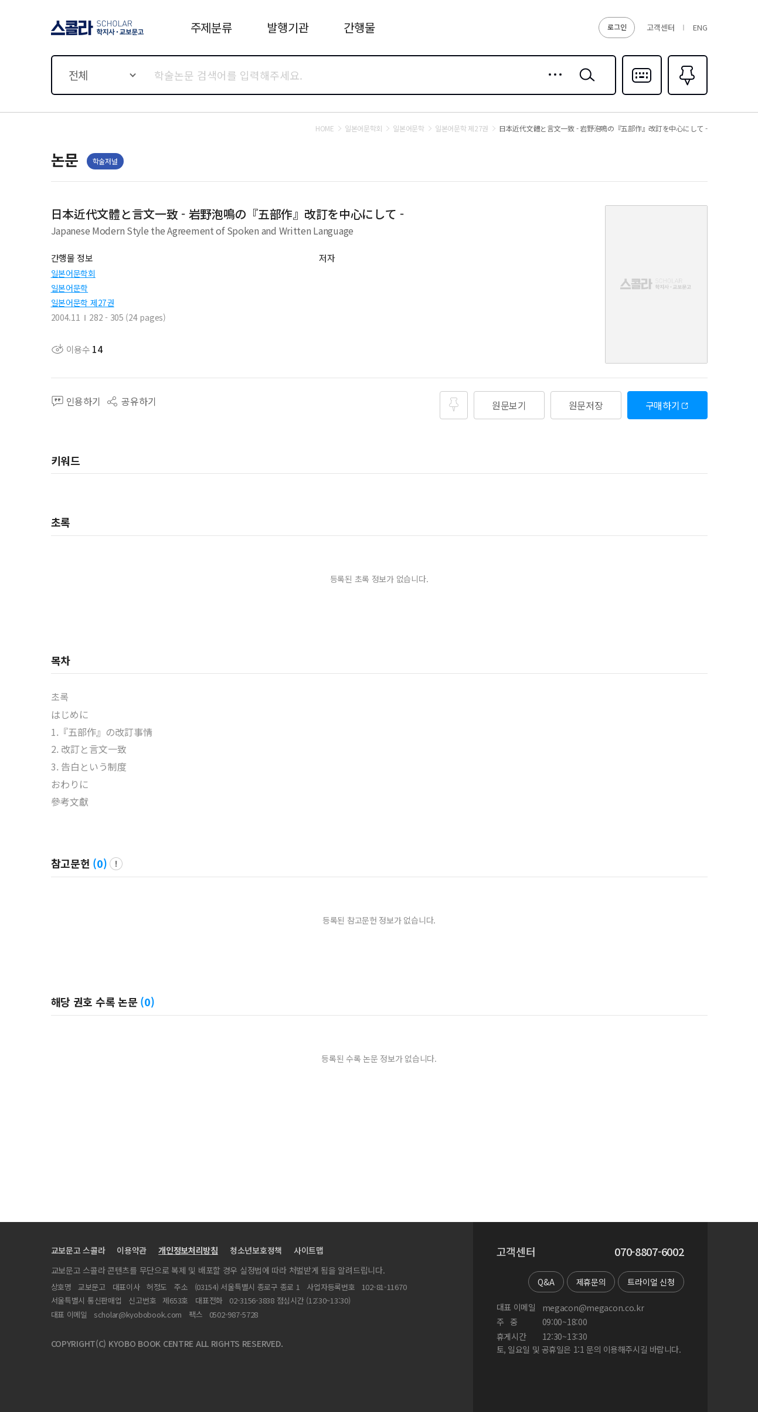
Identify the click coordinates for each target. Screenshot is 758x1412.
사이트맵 (309, 1250)
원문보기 (509, 405)
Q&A (546, 1282)
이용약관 (132, 1250)
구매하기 (662, 405)
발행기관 (287, 27)
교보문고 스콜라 (78, 1250)
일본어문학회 (73, 273)
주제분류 (211, 27)
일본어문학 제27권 (82, 302)
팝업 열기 (116, 863)
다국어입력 (642, 94)
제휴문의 (591, 1282)
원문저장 (586, 405)
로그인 (616, 27)
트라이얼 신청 (650, 1282)
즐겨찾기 (686, 94)
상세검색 (552, 83)
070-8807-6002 (649, 1251)
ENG (700, 27)
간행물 (359, 27)
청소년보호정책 (256, 1250)
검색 (584, 83)
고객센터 (660, 27)
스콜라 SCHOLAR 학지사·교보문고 (95, 34)
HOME (324, 128)
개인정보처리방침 (188, 1250)
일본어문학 (70, 288)
